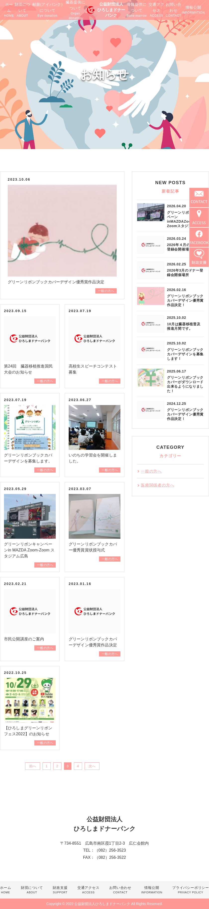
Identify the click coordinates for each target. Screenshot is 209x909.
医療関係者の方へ (157, 485)
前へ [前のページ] (32, 766)
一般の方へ (106, 291)
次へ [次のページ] (92, 766)
